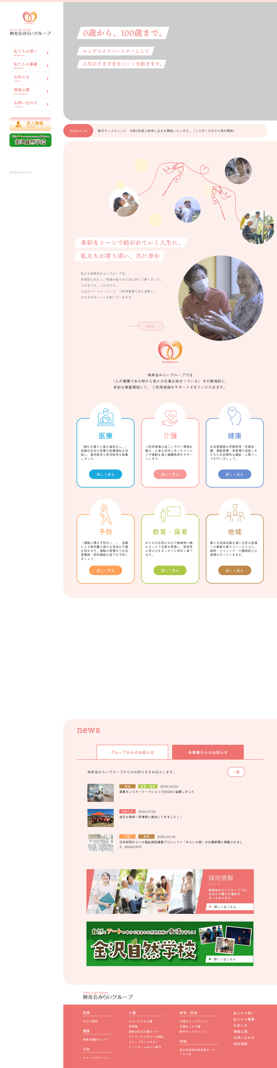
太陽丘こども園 (189, 1026)
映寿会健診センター (96, 1039)
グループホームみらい (143, 1042)
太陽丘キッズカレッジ (194, 1021)
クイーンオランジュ (96, 1058)
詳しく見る (106, 474)
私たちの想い (30, 52)
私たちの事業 (30, 65)
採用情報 (240, 1043)
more (151, 325)
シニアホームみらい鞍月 (145, 1047)
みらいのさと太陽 (140, 1021)
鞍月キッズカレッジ (192, 1031)
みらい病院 (90, 1021)
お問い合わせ (30, 104)
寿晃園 (133, 1026)
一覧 (236, 771)
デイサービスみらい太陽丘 (146, 1037)
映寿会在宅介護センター (145, 1031)
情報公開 (30, 91)
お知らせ (30, 78)
